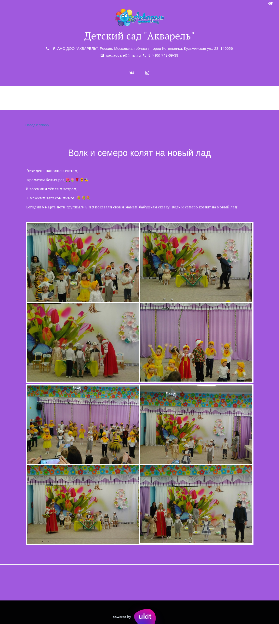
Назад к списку (36, 125)
